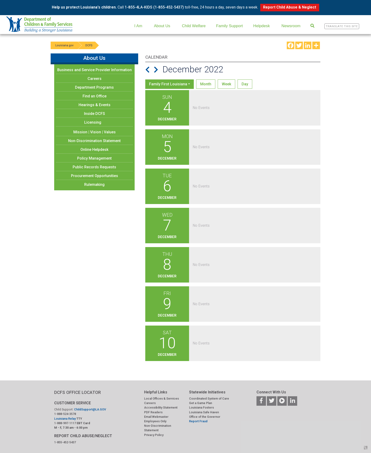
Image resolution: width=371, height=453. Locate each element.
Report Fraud (198, 421)
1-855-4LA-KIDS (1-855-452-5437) (154, 7)
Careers (95, 78)
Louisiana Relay (65, 418)
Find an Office (94, 96)
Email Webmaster (156, 416)
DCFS (89, 45)
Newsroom (291, 26)
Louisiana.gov (64, 45)
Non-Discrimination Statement (94, 141)
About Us (162, 26)
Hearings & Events (94, 105)
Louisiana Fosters (201, 407)
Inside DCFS (94, 113)
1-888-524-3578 (65, 414)
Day (245, 84)
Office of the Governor (204, 416)
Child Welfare (194, 26)
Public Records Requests (94, 167)
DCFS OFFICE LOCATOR (77, 392)
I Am (138, 26)
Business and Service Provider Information (94, 70)
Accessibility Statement (160, 407)
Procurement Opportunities (94, 176)
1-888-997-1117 (65, 423)
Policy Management (94, 158)
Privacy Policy (153, 435)
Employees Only (155, 421)
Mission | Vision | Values (94, 132)
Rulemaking (94, 184)
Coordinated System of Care (209, 398)
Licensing (92, 122)
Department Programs (94, 87)
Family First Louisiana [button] (168, 84)
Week (226, 84)
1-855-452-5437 (65, 442)
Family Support (229, 26)
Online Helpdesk (94, 149)
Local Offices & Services (161, 398)
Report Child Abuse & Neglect (289, 7)
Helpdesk (261, 26)
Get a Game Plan (200, 403)
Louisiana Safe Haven (204, 412)
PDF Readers (153, 412)
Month (205, 84)
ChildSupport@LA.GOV (90, 409)
